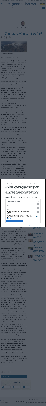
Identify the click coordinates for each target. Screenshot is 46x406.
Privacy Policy (29, 225)
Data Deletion (16, 225)
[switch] (37, 204)
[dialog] (23, 203)
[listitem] (23, 201)
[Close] (43, 181)
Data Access (23, 225)
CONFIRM (14, 220)
